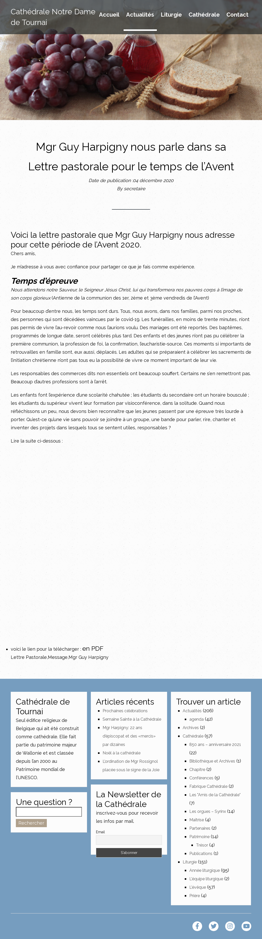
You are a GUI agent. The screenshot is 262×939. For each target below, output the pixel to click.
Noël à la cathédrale (121, 753)
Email (100, 832)
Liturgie (171, 15)
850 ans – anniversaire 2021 (215, 744)
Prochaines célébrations (125, 710)
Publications (200, 853)
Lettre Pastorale (29, 657)
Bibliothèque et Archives (212, 761)
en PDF (92, 648)
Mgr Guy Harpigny (88, 657)
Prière (194, 895)
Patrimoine (199, 836)
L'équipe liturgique (206, 878)
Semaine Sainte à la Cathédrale (132, 719)
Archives (191, 727)
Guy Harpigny (157, 235)
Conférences (201, 778)
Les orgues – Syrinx (207, 811)
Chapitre (197, 769)
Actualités (140, 15)
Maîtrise (196, 819)
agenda (196, 719)
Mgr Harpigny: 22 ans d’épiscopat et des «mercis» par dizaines (129, 736)
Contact (237, 15)
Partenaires (199, 828)
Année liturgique (204, 870)
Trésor (202, 845)
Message (58, 657)
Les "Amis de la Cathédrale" (215, 794)
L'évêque (197, 887)
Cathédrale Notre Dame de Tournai (53, 17)
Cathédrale (204, 15)
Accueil (109, 15)
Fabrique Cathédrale (208, 786)
